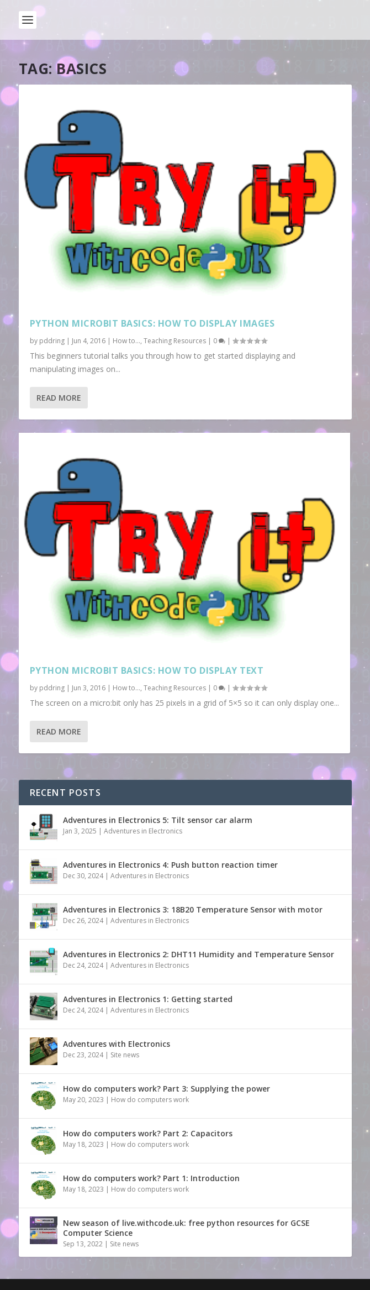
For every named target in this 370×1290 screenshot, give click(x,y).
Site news (124, 1055)
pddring (52, 340)
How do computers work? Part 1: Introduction (151, 1178)
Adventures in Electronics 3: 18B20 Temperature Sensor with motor (193, 909)
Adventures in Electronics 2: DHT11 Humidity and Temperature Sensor (198, 954)
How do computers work (150, 1099)
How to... (126, 340)
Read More (58, 397)
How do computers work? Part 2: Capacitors (147, 1133)
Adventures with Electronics (116, 1044)
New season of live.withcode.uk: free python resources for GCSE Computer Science (186, 1228)
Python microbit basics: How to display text (147, 670)
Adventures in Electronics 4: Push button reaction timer (170, 864)
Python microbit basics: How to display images (152, 323)
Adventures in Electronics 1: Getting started (147, 999)
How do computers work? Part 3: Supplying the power (166, 1088)
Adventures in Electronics (143, 831)
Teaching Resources (175, 340)
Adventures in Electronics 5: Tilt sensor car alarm (157, 820)
